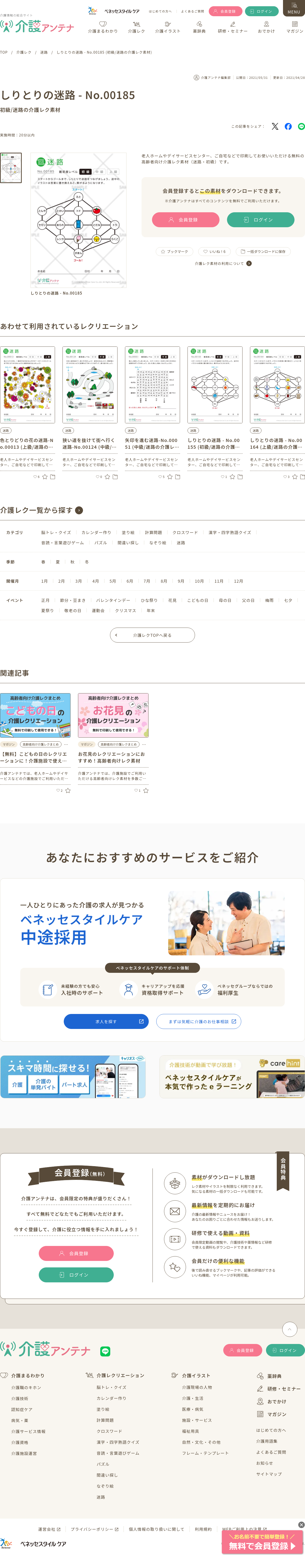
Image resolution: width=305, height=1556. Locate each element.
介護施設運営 (24, 1453)
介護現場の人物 (197, 1387)
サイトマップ (269, 1474)
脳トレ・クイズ (112, 1387)
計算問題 (105, 1420)
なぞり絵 (105, 1486)
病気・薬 (19, 1420)
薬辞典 (269, 1376)
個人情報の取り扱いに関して (156, 1529)
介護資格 (19, 1442)
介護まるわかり (22, 1375)
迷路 (101, 1497)
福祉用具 (190, 1431)
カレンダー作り (112, 1398)
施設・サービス (197, 1420)
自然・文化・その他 (201, 1442)
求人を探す (106, 1021)
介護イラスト (191, 1375)
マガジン (271, 1414)
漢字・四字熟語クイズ (118, 1442)
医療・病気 (193, 1409)
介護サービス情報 (28, 1431)
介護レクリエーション (115, 1375)
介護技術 (19, 1398)
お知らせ (264, 1463)
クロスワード (109, 1431)
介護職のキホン (26, 1387)
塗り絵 (103, 1409)
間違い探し (107, 1475)
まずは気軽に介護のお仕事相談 (199, 1021)
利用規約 (203, 1529)
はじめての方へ (160, 11)
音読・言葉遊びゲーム (118, 1453)
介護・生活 (193, 1398)
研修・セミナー (278, 1389)
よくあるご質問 (192, 11)
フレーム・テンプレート (205, 1453)
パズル (103, 1464)
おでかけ (271, 1401)
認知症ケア (22, 1409)
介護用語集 (267, 1441)
